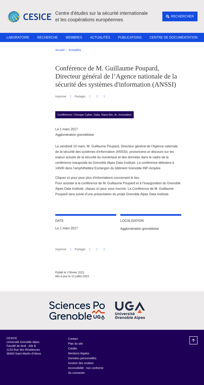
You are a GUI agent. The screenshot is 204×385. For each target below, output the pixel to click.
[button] (90, 96)
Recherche (47, 37)
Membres (74, 37)
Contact (73, 338)
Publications (130, 37)
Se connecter (76, 372)
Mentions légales (78, 353)
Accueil (59, 50)
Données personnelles (82, 358)
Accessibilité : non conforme (85, 368)
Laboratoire (18, 37)
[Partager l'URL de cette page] (104, 96)
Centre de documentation (173, 37)
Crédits (72, 348)
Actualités (100, 37)
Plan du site (75, 343)
